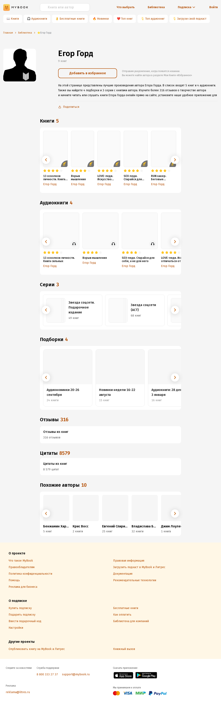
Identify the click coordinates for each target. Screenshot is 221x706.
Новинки (103, 18)
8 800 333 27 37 (47, 674)
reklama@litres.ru (18, 692)
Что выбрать (126, 7)
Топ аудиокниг (155, 18)
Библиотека (156, 7)
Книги (15, 18)
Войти (213, 7)
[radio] (44, 171)
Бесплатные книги (72, 18)
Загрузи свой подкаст (191, 18)
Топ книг (127, 18)
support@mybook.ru (76, 674)
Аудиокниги (39, 18)
